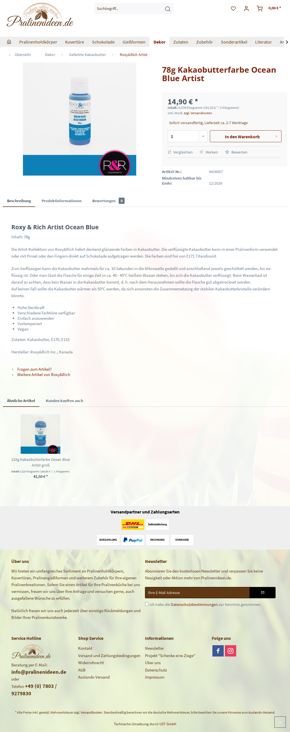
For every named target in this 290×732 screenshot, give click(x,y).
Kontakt (85, 648)
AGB (82, 670)
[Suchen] (168, 8)
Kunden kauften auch (64, 400)
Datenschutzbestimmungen (194, 604)
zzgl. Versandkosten (198, 113)
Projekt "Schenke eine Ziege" (170, 655)
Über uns (153, 662)
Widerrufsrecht (91, 662)
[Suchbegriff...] (134, 8)
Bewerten (236, 152)
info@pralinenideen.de (38, 671)
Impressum (154, 677)
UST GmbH (167, 724)
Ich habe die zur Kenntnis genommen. (205, 604)
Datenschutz (156, 670)
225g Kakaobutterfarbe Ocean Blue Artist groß (40, 462)
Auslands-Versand (94, 677)
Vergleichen (180, 152)
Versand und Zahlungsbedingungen (109, 655)
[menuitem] (134, 8)
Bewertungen (108, 201)
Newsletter (154, 648)
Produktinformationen (62, 200)
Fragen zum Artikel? (31, 369)
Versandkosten (91, 712)
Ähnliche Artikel (21, 400)
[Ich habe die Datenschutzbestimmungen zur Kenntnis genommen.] (147, 604)
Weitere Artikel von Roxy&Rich (40, 374)
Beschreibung (19, 200)
